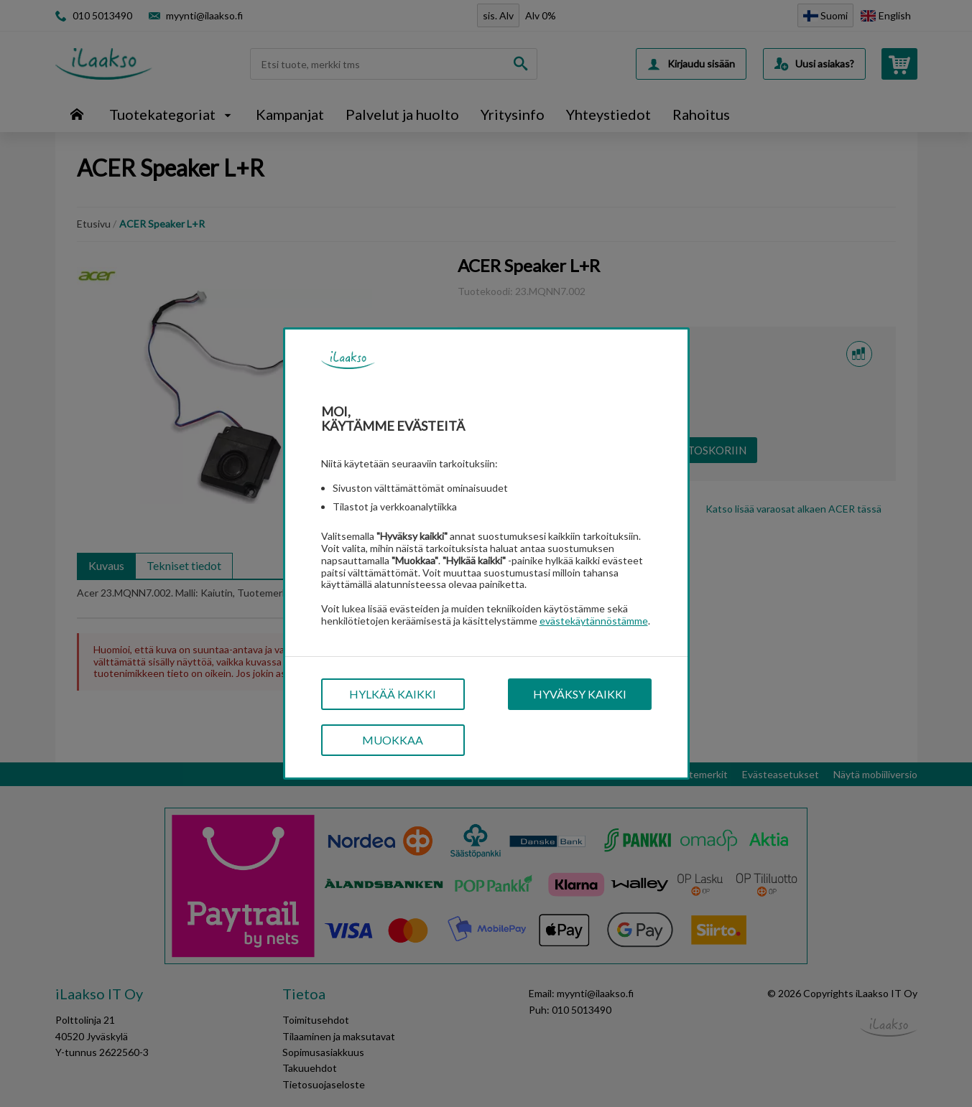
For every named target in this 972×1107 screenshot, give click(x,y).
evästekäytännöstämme (594, 621)
